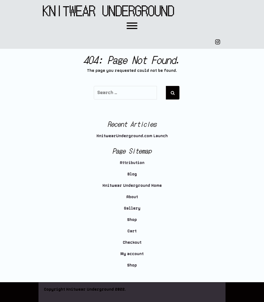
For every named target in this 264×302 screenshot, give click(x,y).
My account (132, 254)
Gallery (132, 208)
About (132, 197)
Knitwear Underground (108, 10)
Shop (132, 219)
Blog (132, 174)
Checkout (132, 242)
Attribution (132, 162)
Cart (132, 231)
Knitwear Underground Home (132, 185)
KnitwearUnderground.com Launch (132, 136)
